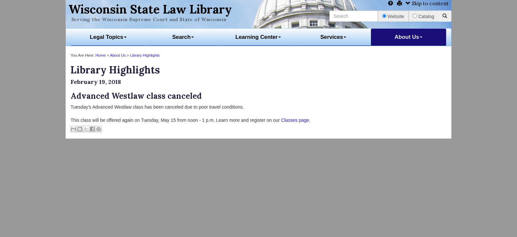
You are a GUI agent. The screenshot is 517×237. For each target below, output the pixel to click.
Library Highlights (145, 55)
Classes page (295, 120)
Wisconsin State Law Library (150, 9)
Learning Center (258, 37)
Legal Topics (108, 37)
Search (183, 37)
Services (333, 37)
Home (100, 55)
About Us (409, 37)
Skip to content (427, 3)
